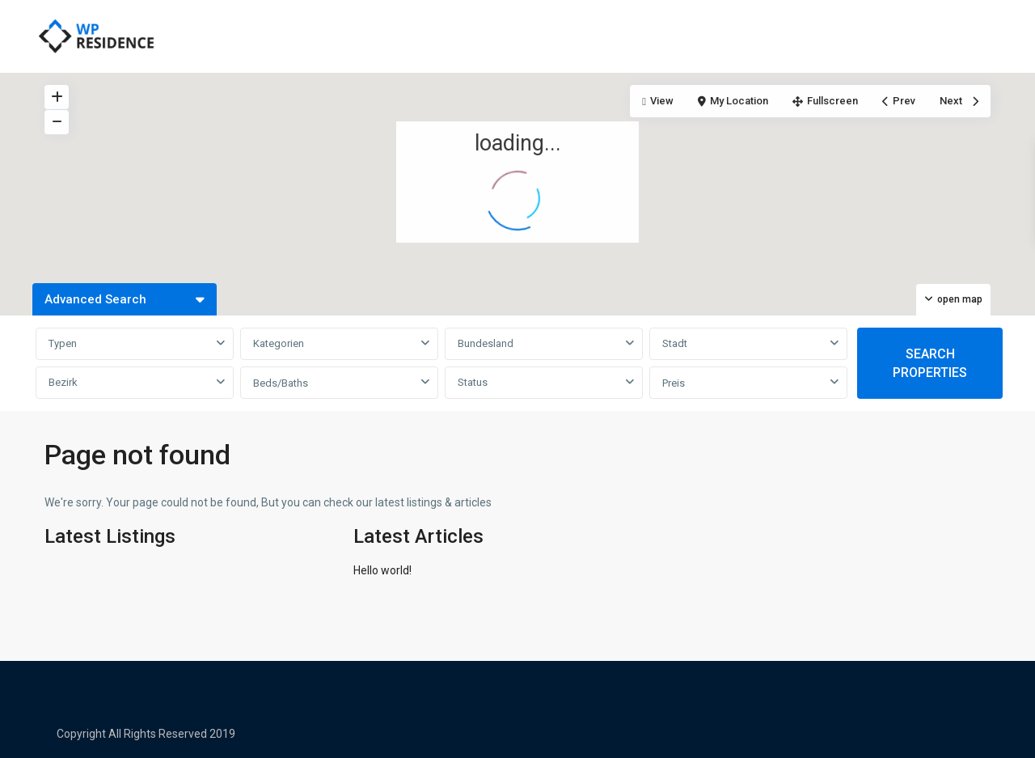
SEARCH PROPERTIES (930, 363)
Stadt (674, 343)
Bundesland (485, 343)
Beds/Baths (280, 383)
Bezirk (63, 382)
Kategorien (278, 343)
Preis (673, 383)
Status (473, 382)
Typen (63, 343)
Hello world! (382, 570)
